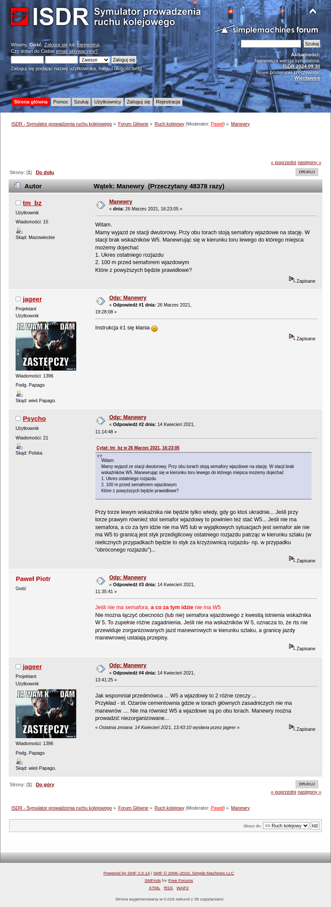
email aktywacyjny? (77, 51)
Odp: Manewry (127, 298)
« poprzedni (283, 162)
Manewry (120, 202)
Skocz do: (252, 825)
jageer (32, 299)
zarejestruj (88, 44)
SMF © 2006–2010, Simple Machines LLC (193, 873)
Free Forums (180, 880)
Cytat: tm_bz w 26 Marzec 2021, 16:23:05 (138, 447)
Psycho (34, 418)
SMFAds (153, 880)
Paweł (217, 123)
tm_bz (32, 203)
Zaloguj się (56, 44)
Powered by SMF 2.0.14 (127, 873)
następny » (309, 162)
